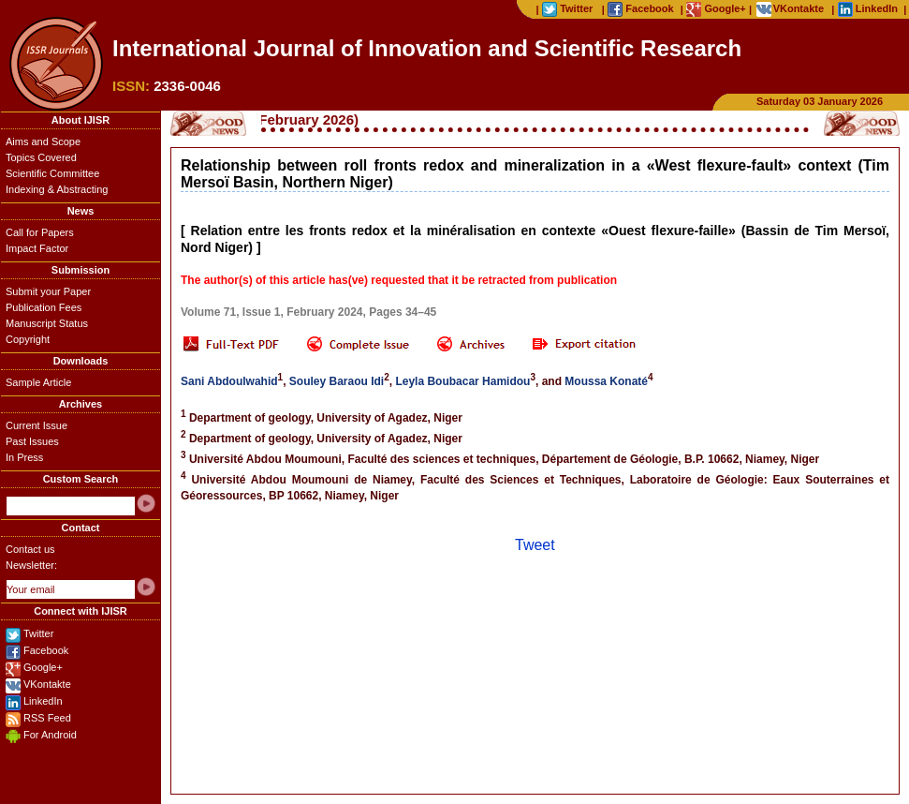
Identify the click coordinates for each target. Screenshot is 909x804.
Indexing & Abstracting (57, 189)
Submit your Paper (48, 291)
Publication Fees (43, 307)
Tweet (535, 545)
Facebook (45, 650)
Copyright (28, 339)
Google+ (43, 667)
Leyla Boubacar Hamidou (462, 381)
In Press (24, 457)
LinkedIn (43, 701)
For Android (50, 734)
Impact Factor (37, 248)
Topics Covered (41, 157)
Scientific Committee (52, 173)
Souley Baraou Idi (336, 381)
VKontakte (47, 684)
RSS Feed (47, 717)
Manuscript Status (47, 323)
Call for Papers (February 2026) (265, 119)
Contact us (30, 549)
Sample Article (38, 382)
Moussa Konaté (606, 381)
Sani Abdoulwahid (229, 381)
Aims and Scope (43, 141)
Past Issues (32, 441)
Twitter (38, 633)
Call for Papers (40, 232)
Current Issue (36, 425)
